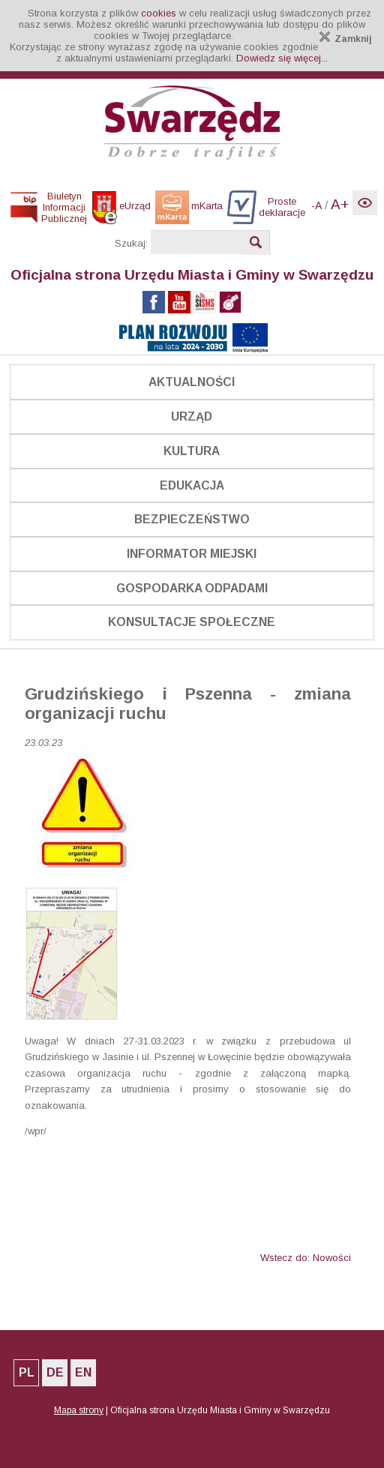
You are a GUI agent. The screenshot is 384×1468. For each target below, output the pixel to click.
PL (26, 1372)
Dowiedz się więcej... (282, 58)
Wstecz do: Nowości (305, 1257)
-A (316, 205)
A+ (340, 204)
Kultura (192, 451)
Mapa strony (79, 1410)
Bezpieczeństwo (192, 519)
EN (83, 1372)
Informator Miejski (191, 553)
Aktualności (191, 382)
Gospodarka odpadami (192, 588)
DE (55, 1372)
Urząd (191, 416)
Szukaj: (131, 243)
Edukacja (192, 485)
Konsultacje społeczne (191, 622)
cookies (158, 13)
